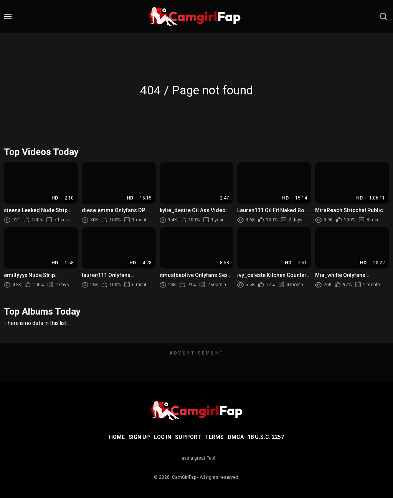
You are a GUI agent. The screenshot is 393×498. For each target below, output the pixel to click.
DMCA (236, 437)
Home (117, 437)
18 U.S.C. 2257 (266, 437)
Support (188, 437)
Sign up (139, 437)
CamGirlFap (184, 477)
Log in (162, 437)
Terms (214, 437)
